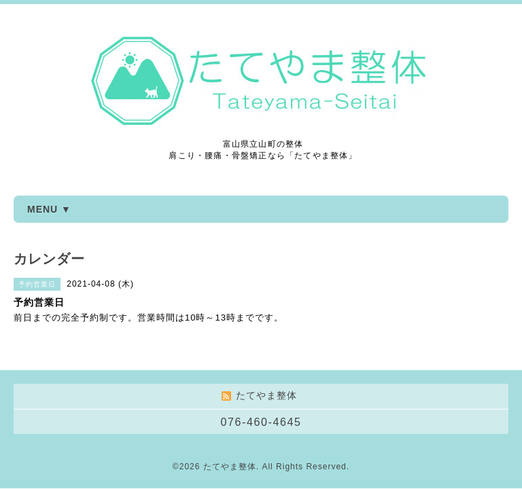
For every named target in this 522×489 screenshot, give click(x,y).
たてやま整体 (229, 466)
